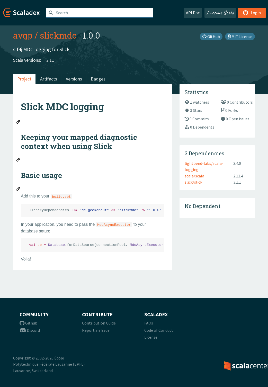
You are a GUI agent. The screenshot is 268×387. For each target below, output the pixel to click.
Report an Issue (96, 330)
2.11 (50, 60)
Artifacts (48, 79)
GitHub (211, 36)
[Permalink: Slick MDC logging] (18, 122)
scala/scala (194, 175)
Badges (98, 79)
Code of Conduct (158, 330)
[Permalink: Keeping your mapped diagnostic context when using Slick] (18, 160)
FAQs (148, 323)
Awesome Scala (220, 12)
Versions (74, 79)
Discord (30, 330)
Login (252, 12)
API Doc (193, 12)
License (150, 337)
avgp (22, 35)
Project (24, 79)
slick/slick (193, 182)
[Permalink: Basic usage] (18, 189)
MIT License (240, 36)
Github (28, 323)
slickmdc (58, 35)
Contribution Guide (99, 323)
